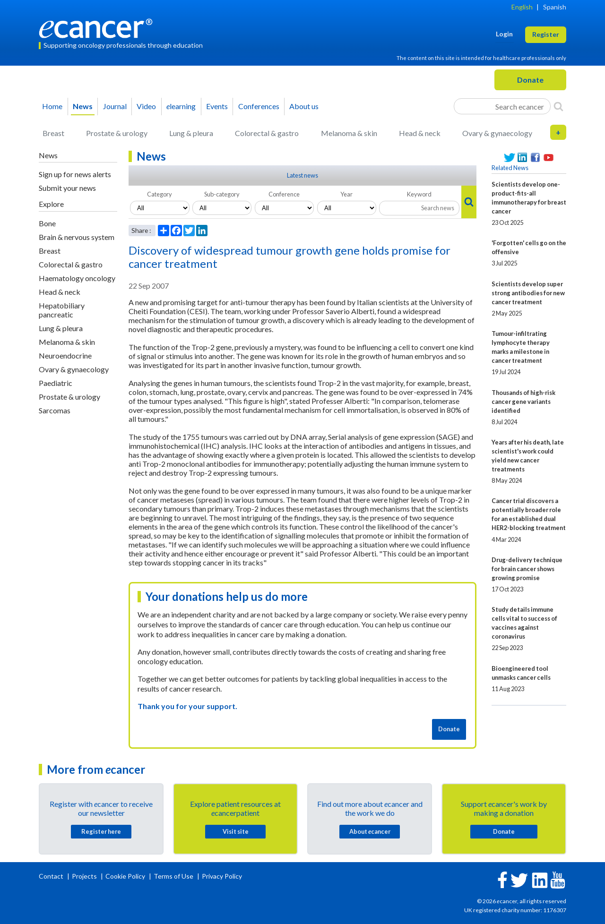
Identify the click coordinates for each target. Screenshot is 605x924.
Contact (52, 876)
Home (52, 106)
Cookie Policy (125, 876)
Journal (115, 106)
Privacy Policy (222, 876)
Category (159, 194)
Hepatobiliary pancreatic (62, 310)
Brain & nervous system (76, 236)
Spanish (554, 7)
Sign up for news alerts (75, 174)
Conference (284, 194)
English (522, 7)
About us (304, 106)
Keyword (419, 194)
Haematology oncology (77, 278)
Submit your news (67, 187)
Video (146, 106)
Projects (85, 876)
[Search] (558, 106)
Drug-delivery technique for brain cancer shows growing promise (527, 569)
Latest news (302, 175)
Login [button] (504, 34)
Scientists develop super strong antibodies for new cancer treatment (528, 293)
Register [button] (545, 34)
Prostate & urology (116, 132)
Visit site (236, 831)
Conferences (258, 106)
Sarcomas (54, 410)
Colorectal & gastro (267, 132)
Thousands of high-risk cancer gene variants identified (523, 401)
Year (346, 194)
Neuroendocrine (65, 355)
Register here (101, 831)
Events (217, 106)
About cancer (369, 831)
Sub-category (222, 194)
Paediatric (55, 382)
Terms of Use (173, 876)
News (83, 106)
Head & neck (420, 132)
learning (181, 106)
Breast (53, 132)
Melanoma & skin (349, 132)
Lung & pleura (191, 132)
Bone (47, 223)
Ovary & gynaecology (497, 132)
